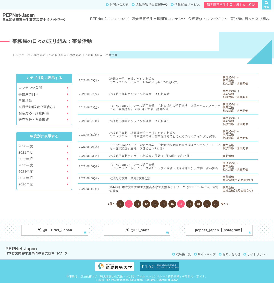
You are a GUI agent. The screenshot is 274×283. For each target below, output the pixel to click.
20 (215, 203)
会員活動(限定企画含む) (36, 107)
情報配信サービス (187, 4)
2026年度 (25, 184)
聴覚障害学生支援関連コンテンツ (159, 19)
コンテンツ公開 (30, 88)
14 (163, 203)
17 (189, 203)
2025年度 (25, 178)
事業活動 (25, 100)
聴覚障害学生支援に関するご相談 (231, 4)
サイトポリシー (257, 254)
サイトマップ (207, 254)
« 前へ (111, 203)
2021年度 (25, 152)
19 (207, 203)
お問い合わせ (119, 4)
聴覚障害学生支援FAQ (151, 4)
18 (198, 203)
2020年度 (25, 146)
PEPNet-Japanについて (109, 19)
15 (172, 203)
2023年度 (25, 165)
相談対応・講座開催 (33, 113)
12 (146, 203)
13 (155, 203)
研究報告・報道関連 (33, 119)
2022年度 (25, 159)
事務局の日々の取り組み (250, 19)
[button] (266, 4)
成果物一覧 (183, 254)
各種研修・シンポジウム (208, 19)
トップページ (21, 55)
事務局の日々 (28, 94)
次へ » (225, 203)
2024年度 (25, 171)
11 (137, 203)
